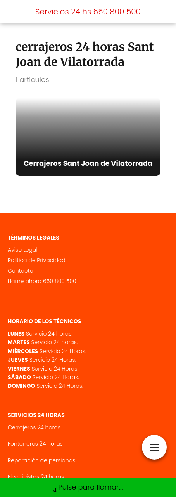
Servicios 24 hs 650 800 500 (88, 11)
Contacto (20, 271)
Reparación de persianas (41, 460)
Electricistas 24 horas (36, 477)
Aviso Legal (23, 250)
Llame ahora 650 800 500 (42, 281)
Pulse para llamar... (88, 488)
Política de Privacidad (37, 260)
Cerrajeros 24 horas (34, 427)
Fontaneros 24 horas (35, 444)
